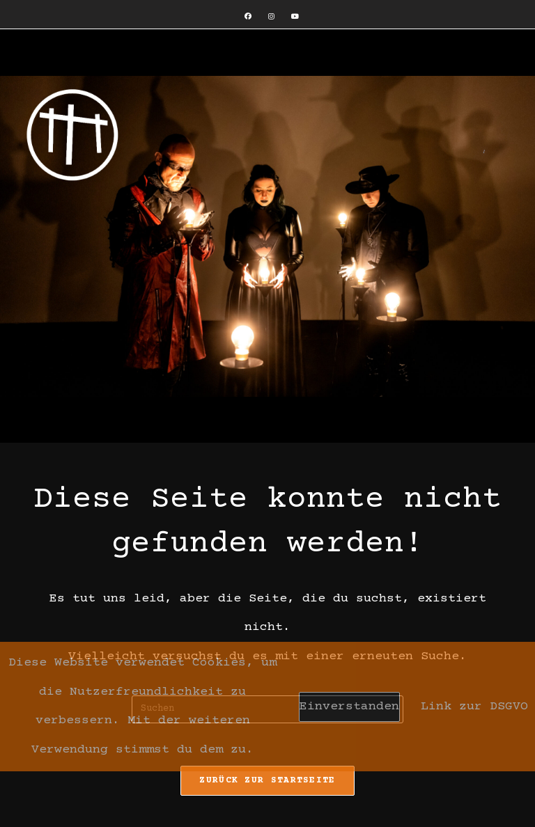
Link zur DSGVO (474, 707)
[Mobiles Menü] (35, 58)
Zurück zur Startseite (267, 780)
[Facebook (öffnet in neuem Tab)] (248, 17)
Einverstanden (349, 707)
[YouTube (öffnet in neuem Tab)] (291, 17)
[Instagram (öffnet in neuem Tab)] (271, 17)
